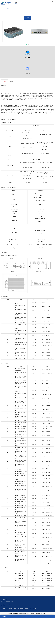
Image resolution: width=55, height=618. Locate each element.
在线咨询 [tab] (12, 81)
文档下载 (27, 17)
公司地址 (4, 599)
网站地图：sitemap (40, 613)
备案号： (33, 613)
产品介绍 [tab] (5, 81)
